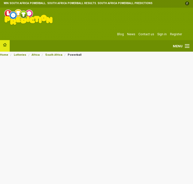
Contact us (146, 34)
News (131, 34)
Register (176, 34)
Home (4, 54)
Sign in (162, 34)
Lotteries (20, 54)
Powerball (74, 54)
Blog (120, 34)
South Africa (53, 54)
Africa (36, 54)
